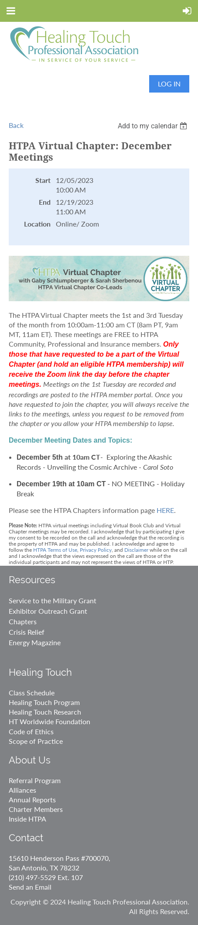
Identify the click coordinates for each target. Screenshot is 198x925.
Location (37, 224)
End (45, 202)
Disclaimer (136, 550)
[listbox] (153, 125)
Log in (169, 83)
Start (43, 180)
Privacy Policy (96, 550)
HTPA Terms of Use (55, 550)
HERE (165, 510)
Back (16, 125)
